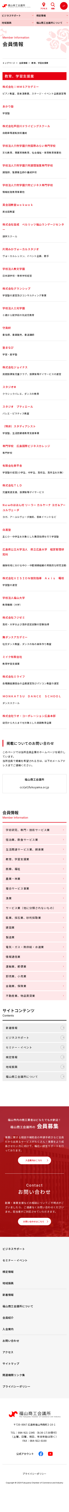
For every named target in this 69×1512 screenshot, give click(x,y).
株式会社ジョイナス (15, 367)
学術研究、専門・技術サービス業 (28, 830)
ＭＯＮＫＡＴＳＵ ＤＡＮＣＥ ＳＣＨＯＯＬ (31, 696)
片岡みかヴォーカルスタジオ (20, 249)
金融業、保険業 (16, 986)
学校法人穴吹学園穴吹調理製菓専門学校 (27, 165)
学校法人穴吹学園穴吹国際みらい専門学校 (29, 146)
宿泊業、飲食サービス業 (22, 840)
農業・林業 (13, 879)
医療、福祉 (13, 869)
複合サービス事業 (17, 888)
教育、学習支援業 (17, 859)
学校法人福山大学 (13, 598)
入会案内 (8, 1334)
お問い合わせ (10, 1345)
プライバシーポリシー (16, 1391)
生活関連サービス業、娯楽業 (25, 849)
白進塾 (6, 530)
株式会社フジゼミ (13, 617)
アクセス (8, 1357)
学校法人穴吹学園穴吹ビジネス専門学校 (27, 185)
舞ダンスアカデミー (15, 637)
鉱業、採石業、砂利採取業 (23, 918)
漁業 (9, 898)
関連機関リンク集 (13, 1380)
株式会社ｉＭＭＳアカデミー (20, 87)
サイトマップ (10, 1368)
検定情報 (12, 1057)
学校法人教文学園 (13, 269)
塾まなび (8, 347)
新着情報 (12, 1028)
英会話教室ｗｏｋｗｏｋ (17, 205)
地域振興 (12, 1067)
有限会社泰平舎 (12, 466)
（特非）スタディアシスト (19, 426)
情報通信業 (13, 957)
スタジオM (9, 387)
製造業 (10, 937)
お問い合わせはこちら (34, 1225)
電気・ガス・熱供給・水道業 (25, 947)
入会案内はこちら (33, 1161)
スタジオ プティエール (17, 406)
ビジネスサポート (17, 1038)
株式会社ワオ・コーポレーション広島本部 (29, 716)
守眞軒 (6, 328)
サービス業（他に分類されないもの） (31, 908)
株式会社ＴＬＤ (12, 485)
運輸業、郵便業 (16, 966)
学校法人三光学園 (13, 308)
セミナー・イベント (19, 1047)
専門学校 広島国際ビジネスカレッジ (26, 446)
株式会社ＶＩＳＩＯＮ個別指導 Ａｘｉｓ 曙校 (33, 578)
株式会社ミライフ (13, 676)
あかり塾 (8, 106)
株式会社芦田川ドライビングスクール (26, 126)
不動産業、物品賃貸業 (20, 996)
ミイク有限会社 (12, 657)
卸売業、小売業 (16, 976)
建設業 (10, 927)
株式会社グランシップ (16, 288)
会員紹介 (8, 1322)
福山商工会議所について (22, 1077)
